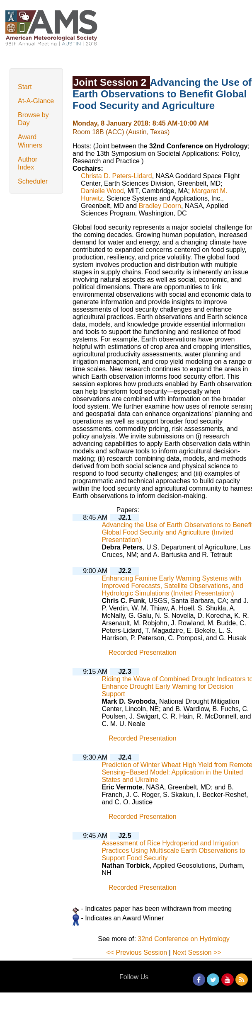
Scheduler (33, 181)
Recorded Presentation (143, 652)
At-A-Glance (36, 100)
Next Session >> (196, 952)
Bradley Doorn (160, 205)
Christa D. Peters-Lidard (116, 175)
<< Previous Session (136, 952)
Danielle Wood (102, 190)
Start (25, 86)
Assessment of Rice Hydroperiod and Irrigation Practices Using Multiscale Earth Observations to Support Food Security (173, 851)
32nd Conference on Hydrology (183, 938)
